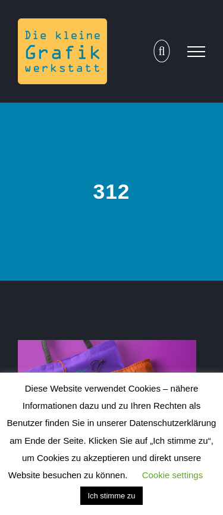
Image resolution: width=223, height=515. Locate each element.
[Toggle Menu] (196, 51)
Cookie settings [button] (172, 475)
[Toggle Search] (161, 51)
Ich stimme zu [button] (111, 495)
